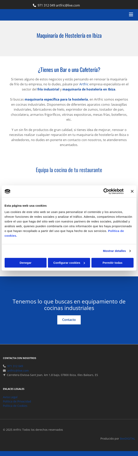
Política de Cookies (15, 410)
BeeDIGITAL (127, 443)
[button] (69, 319)
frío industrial (48, 89)
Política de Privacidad (17, 406)
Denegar (25, 262)
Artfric (84, 84)
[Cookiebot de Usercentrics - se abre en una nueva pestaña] (106, 191)
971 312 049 (46, 5)
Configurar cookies (69, 262)
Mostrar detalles (114, 250)
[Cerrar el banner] (132, 191)
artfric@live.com (18, 375)
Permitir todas (112, 262)
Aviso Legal (10, 402)
